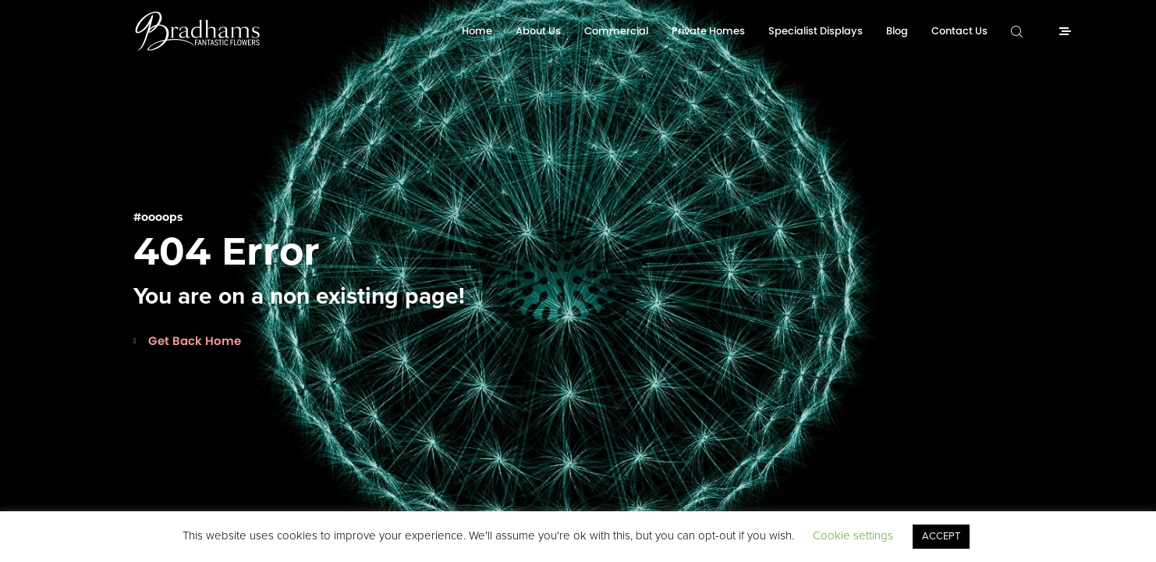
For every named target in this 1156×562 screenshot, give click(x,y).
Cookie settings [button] (853, 535)
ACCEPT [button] (941, 536)
